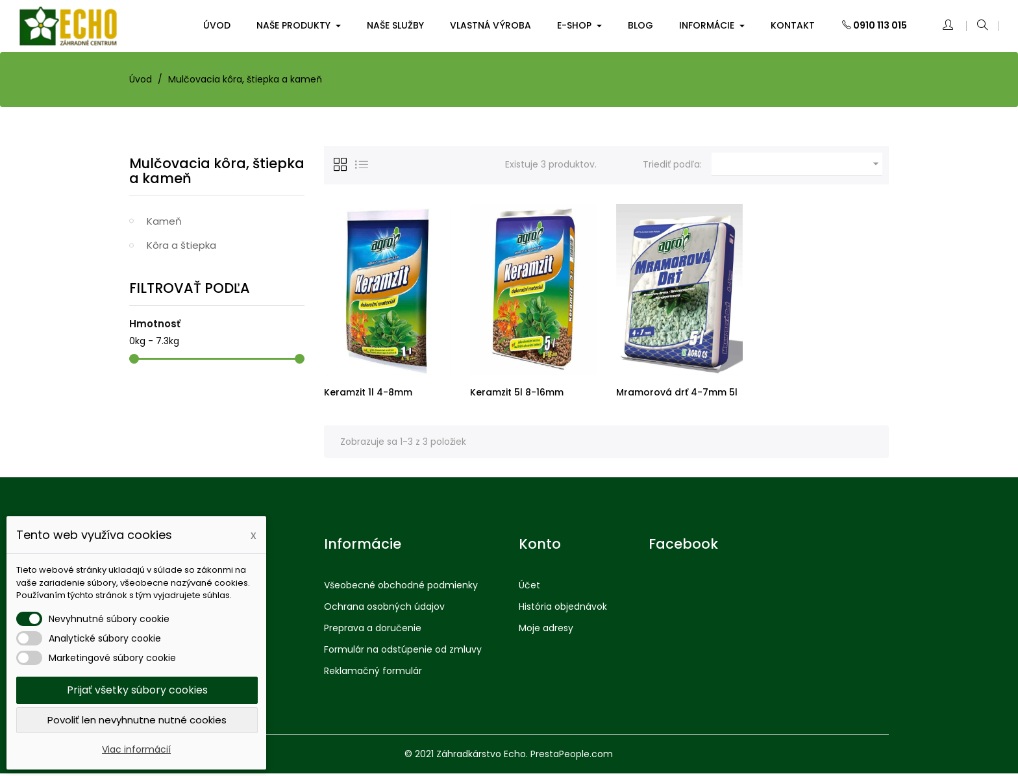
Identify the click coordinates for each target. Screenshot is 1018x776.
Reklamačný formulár (373, 673)
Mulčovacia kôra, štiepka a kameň (216, 171)
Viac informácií (136, 749)
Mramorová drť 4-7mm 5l (677, 392)
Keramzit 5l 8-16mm (517, 392)
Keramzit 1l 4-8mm (368, 392)
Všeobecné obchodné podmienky (401, 587)
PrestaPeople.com (571, 756)
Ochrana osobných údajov (384, 609)
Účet (529, 587)
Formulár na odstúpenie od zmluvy (403, 651)
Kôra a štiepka (181, 245)
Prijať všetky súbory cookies (137, 689)
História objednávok (563, 609)
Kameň (164, 221)
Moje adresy (546, 630)
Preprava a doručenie (372, 630)
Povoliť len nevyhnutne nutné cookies (137, 720)
